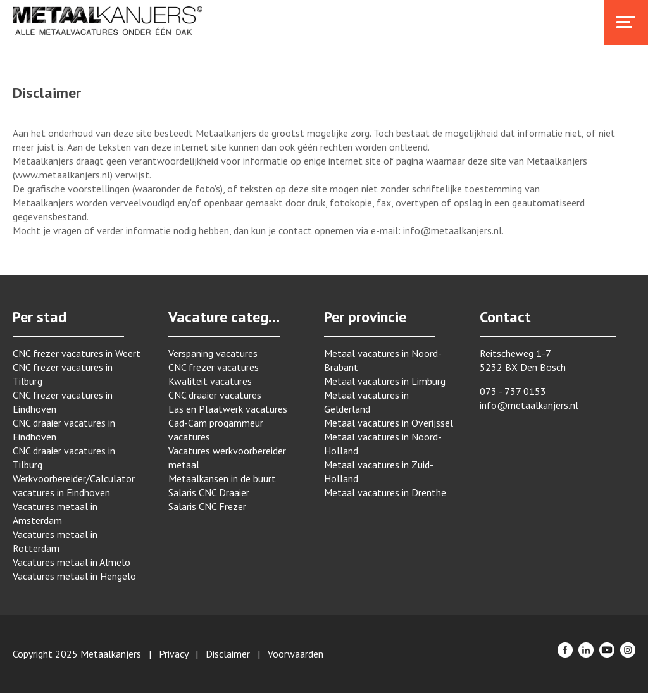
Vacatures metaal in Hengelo (74, 576)
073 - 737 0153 (513, 391)
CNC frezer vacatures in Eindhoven (63, 402)
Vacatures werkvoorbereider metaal (227, 457)
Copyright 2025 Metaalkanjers (77, 653)
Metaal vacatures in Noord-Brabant (383, 360)
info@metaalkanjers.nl (529, 405)
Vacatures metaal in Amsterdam (55, 513)
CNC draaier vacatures (214, 395)
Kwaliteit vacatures (210, 381)
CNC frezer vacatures (213, 367)
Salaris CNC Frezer (207, 506)
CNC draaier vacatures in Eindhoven (64, 429)
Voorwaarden (295, 653)
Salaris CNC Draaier (208, 492)
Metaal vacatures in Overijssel (388, 422)
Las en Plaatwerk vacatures (227, 409)
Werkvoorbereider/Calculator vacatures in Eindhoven (74, 485)
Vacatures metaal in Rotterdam (55, 541)
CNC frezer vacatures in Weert (76, 353)
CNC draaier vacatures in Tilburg (64, 457)
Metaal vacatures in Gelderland (366, 402)
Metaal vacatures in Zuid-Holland (378, 471)
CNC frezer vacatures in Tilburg (63, 374)
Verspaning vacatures (213, 353)
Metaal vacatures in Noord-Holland (383, 443)
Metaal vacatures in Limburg (385, 381)
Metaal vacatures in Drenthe (385, 492)
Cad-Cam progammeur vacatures (215, 429)
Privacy (173, 653)
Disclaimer (228, 653)
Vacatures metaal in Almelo (71, 562)
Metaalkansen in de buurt (222, 478)
